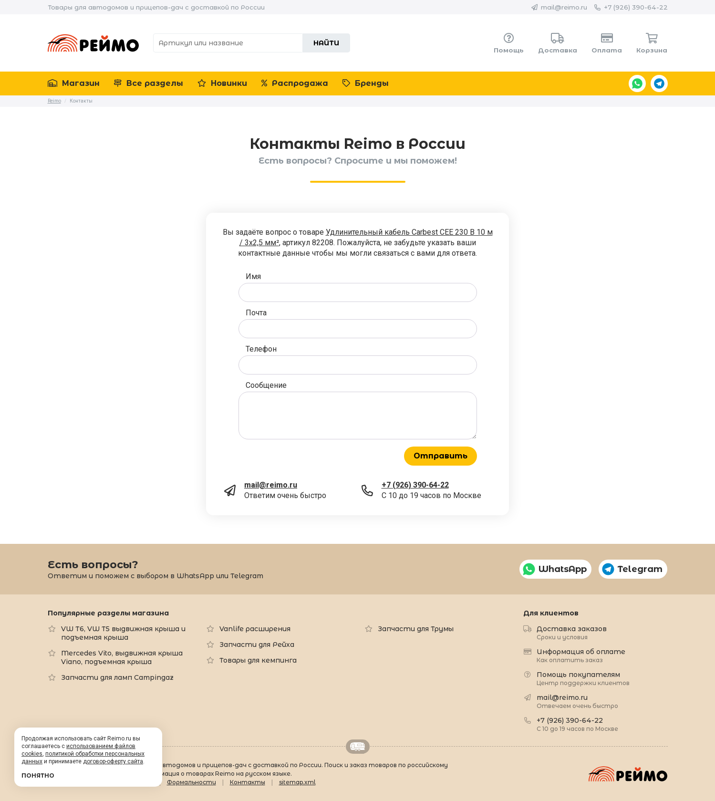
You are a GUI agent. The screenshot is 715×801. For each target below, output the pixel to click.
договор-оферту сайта (113, 761)
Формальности (191, 782)
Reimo (93, 43)
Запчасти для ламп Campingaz (117, 677)
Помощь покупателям (583, 678)
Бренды (365, 83)
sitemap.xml (297, 782)
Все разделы (148, 83)
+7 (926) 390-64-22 (636, 7)
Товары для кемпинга (258, 660)
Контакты (247, 782)
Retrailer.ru (358, 746)
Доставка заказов (572, 632)
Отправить (440, 455)
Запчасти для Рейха (256, 644)
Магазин (74, 83)
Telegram (659, 83)
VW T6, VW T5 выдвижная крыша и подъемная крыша (123, 633)
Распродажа (294, 83)
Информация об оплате (581, 655)
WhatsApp (637, 83)
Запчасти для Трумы (416, 628)
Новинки (222, 83)
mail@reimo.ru (564, 7)
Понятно (37, 775)
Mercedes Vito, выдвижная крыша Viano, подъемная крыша (122, 657)
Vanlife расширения (254, 628)
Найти (326, 43)
